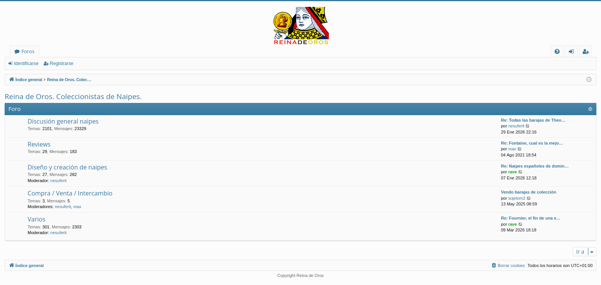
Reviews (39, 144)
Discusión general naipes (63, 121)
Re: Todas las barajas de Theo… (533, 120)
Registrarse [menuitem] (587, 52)
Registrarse (61, 63)
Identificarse (26, 63)
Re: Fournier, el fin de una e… (530, 218)
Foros (27, 51)
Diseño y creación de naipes (67, 167)
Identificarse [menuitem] (573, 52)
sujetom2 (516, 198)
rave (512, 171)
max (512, 149)
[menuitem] (557, 51)
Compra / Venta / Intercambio (70, 193)
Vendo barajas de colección (528, 192)
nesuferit (516, 126)
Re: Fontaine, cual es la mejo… (532, 143)
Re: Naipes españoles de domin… (535, 166)
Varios (36, 219)
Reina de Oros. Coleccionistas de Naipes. (73, 96)
